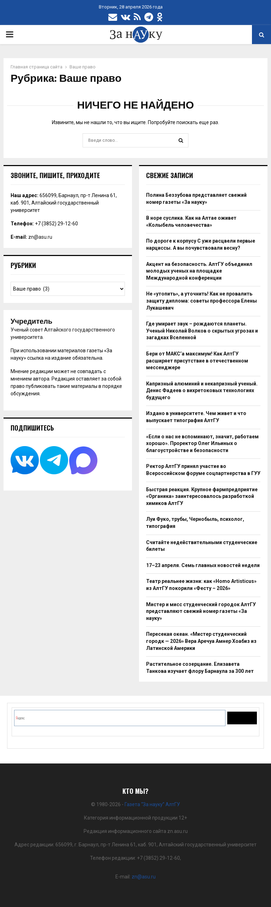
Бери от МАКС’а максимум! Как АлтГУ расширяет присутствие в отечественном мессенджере (197, 360)
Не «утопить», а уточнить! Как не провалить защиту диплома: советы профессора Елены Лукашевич (201, 300)
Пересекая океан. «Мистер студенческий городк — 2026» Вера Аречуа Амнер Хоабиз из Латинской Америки (201, 641)
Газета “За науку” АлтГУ (152, 804)
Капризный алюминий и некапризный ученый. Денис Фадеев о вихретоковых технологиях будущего (202, 390)
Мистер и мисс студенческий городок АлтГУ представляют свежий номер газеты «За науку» (201, 611)
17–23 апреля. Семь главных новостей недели (203, 565)
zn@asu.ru (40, 237)
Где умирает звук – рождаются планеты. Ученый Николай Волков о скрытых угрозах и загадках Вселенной (202, 330)
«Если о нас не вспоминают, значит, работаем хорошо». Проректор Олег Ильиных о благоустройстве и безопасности (202, 443)
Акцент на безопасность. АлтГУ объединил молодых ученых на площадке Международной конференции (199, 271)
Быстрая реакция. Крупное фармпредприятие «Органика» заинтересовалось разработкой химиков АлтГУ (202, 496)
